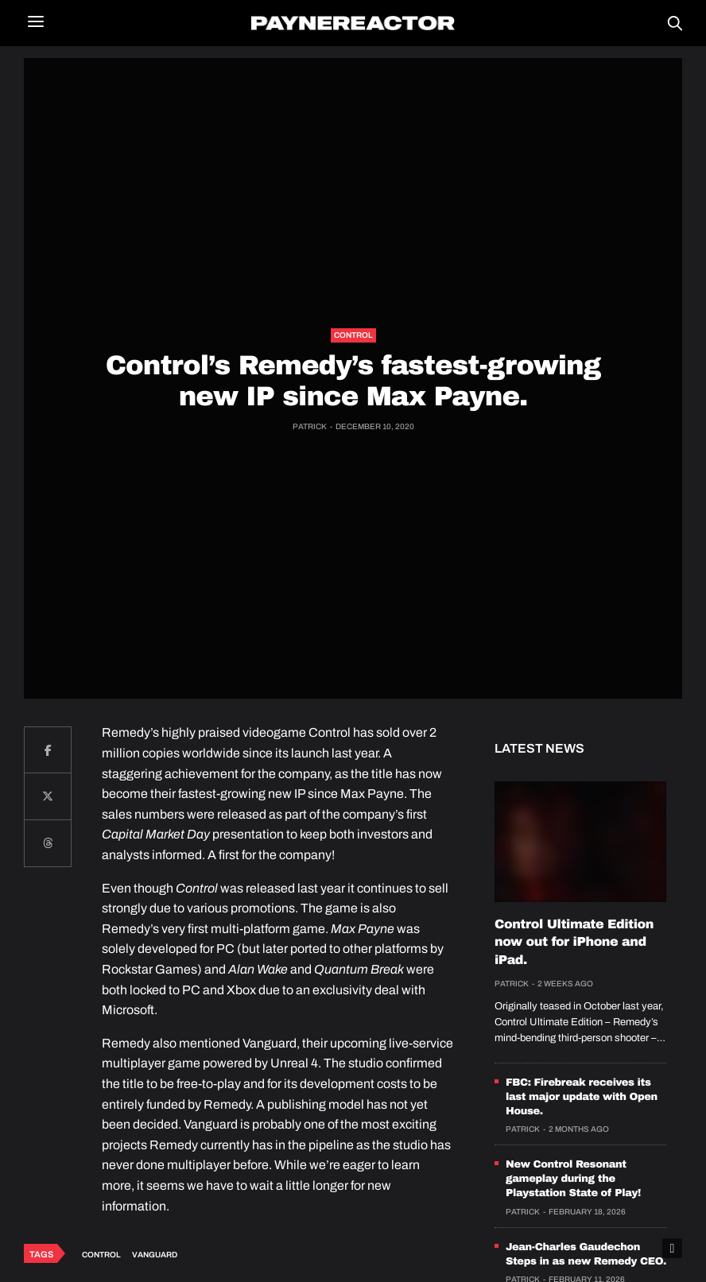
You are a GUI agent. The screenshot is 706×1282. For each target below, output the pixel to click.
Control (353, 335)
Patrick (310, 426)
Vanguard (154, 1254)
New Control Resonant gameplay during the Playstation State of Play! (573, 1179)
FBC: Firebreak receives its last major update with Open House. (582, 1097)
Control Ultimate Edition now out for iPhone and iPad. (574, 942)
